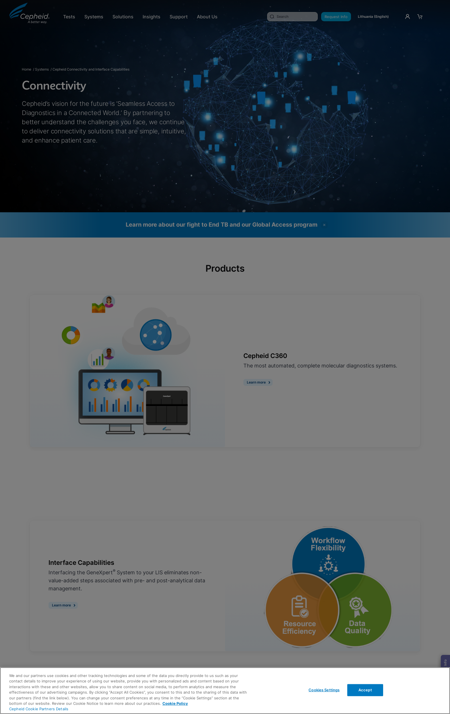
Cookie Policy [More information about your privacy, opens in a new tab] (175, 703)
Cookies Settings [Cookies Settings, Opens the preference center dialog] (324, 690)
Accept (365, 690)
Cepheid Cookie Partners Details (38, 709)
